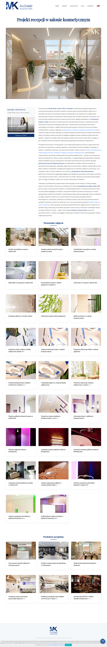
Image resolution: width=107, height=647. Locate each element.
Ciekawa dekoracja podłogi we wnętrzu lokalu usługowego (51, 484)
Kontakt (90, 6)
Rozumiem (68, 644)
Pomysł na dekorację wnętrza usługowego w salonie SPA (83, 384)
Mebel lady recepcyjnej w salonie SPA (20, 283)
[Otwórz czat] (102, 641)
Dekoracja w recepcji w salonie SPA (85, 283)
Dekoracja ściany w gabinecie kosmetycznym (83, 417)
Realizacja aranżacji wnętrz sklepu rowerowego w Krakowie (52, 598)
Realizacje (74, 6)
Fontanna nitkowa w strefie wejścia (20, 316)
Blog (82, 6)
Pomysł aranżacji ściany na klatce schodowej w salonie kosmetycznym (20, 384)
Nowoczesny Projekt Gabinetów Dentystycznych (19, 564)
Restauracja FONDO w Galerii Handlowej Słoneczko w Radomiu (85, 598)
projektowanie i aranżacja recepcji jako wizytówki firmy (79, 130)
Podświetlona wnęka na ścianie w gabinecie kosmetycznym (52, 517)
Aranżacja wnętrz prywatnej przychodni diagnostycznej (17, 598)
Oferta (64, 6)
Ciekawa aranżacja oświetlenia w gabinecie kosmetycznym (19, 517)
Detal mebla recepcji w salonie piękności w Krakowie (51, 284)
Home (57, 6)
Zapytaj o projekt (21, 135)
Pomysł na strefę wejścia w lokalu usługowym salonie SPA (19, 350)
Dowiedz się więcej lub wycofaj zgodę (55, 644)
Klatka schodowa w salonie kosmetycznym (83, 317)
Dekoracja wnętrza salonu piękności (53, 316)
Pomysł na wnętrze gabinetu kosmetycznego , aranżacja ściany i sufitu (53, 418)
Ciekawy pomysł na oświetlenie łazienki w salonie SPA (84, 484)
